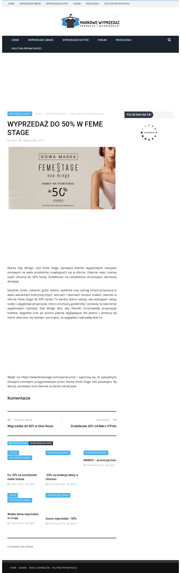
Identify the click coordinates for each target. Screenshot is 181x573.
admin (13, 140)
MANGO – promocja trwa (100, 460)
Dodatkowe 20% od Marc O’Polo (93, 426)
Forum (77, 3)
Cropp (12, 495)
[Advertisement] (90, 79)
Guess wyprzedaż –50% (61, 518)
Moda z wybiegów (39, 567)
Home (11, 3)
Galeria (23, 567)
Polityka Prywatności (117, 3)
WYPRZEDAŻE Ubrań (30, 3)
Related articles (18, 443)
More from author (41, 443)
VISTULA (13, 452)
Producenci (92, 3)
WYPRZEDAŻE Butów (57, 3)
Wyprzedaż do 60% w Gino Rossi (30, 426)
